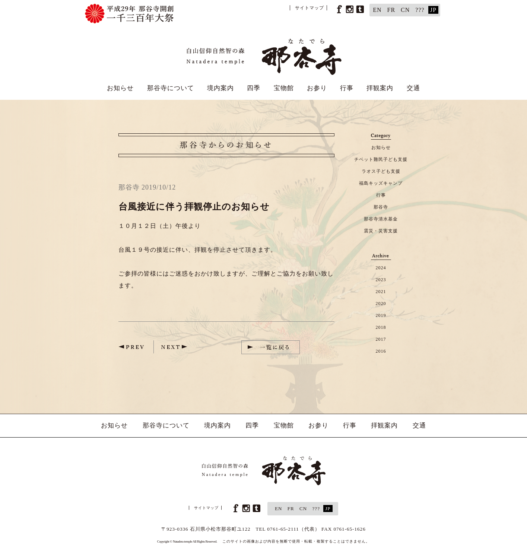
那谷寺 (381, 207)
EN (377, 10)
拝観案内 (379, 88)
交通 (413, 88)
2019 (381, 315)
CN (405, 10)
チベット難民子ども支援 (380, 159)
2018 (381, 327)
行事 (346, 88)
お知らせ (120, 88)
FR (391, 10)
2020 (381, 303)
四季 (253, 88)
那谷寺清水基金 (381, 219)
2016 (381, 351)
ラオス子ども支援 (381, 171)
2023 (381, 279)
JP (433, 10)
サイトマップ (309, 7)
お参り (317, 88)
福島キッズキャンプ (381, 183)
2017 (381, 339)
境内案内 (220, 88)
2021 (381, 291)
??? (419, 10)
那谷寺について (170, 88)
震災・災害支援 (381, 230)
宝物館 (284, 88)
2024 (381, 267)
